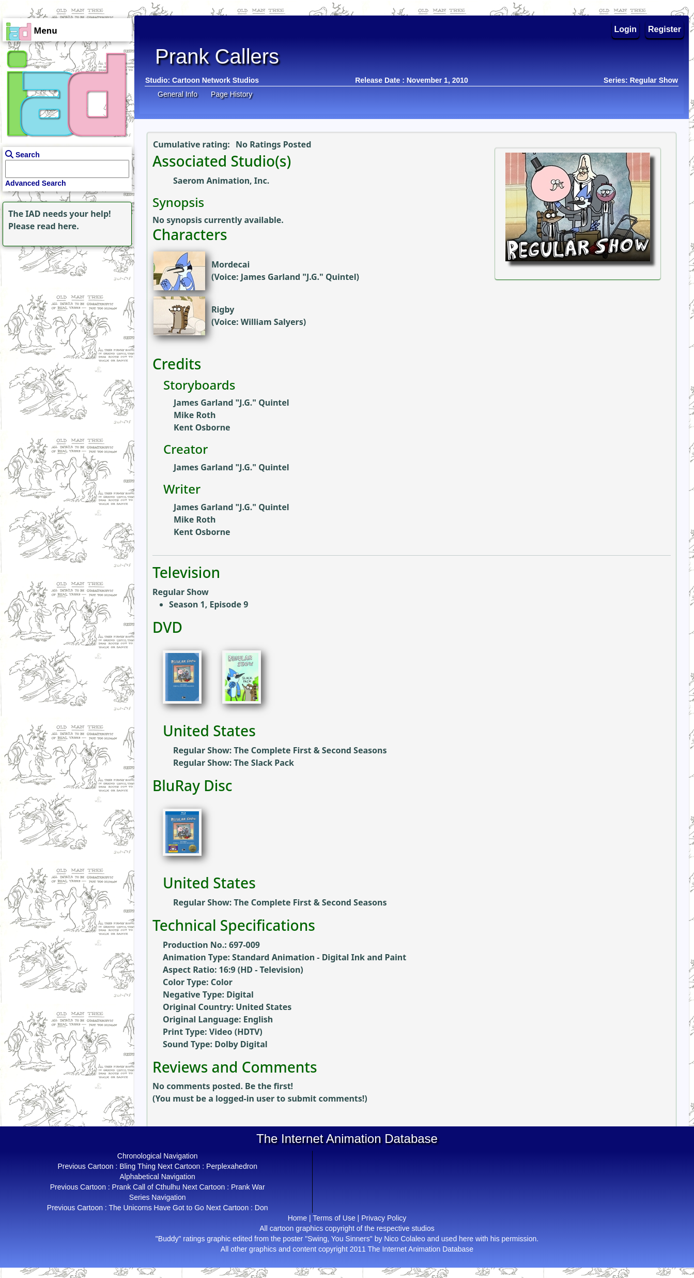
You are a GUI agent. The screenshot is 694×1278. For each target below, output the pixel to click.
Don (261, 1207)
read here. (58, 226)
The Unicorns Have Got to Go (156, 1207)
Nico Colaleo (404, 1239)
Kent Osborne (202, 427)
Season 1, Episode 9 (208, 604)
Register (664, 29)
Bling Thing (137, 1166)
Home (297, 1218)
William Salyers (272, 322)
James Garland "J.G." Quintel (299, 277)
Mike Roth (194, 415)
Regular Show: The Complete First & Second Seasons (280, 750)
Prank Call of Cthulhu (146, 1187)
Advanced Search (35, 183)
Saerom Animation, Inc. (221, 180)
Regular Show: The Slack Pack (233, 762)
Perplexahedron (231, 1166)
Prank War (248, 1187)
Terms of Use (334, 1218)
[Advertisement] (64, 313)
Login (625, 29)
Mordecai (230, 264)
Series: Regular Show (641, 80)
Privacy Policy (383, 1218)
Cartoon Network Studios (215, 80)
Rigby (222, 309)
